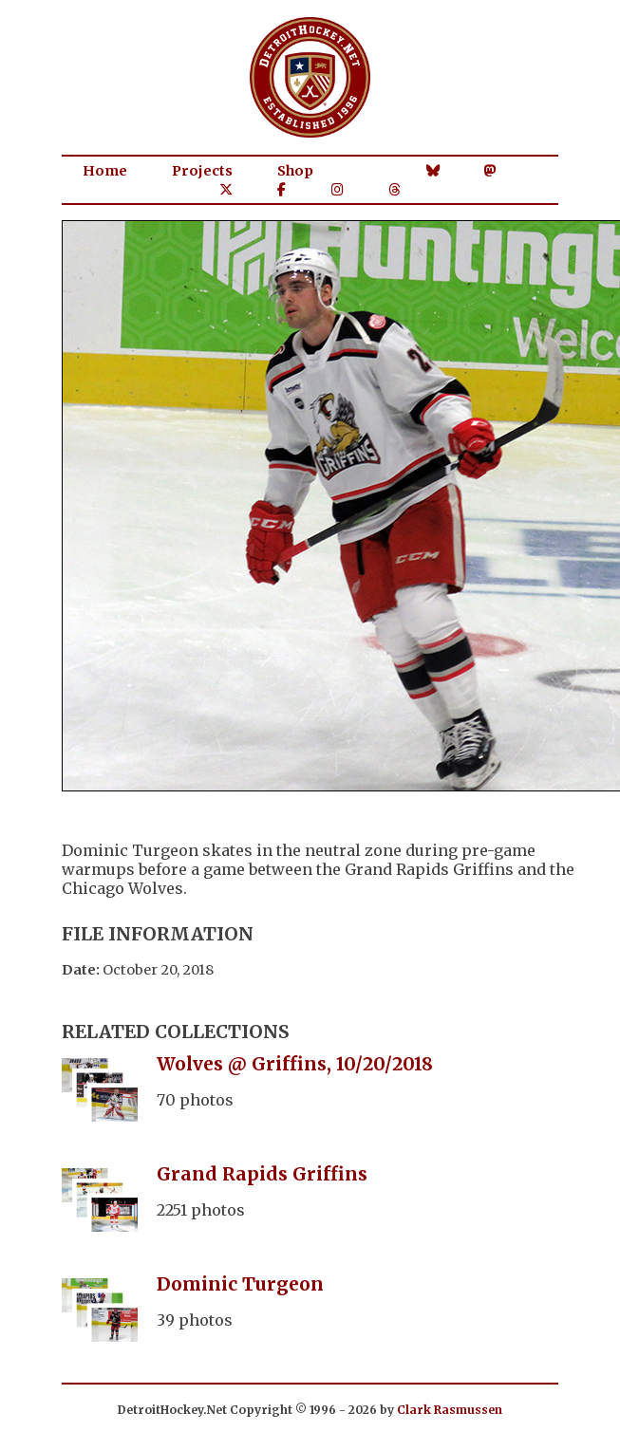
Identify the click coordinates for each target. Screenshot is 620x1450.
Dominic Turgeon (240, 1284)
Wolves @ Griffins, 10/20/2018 (295, 1063)
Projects (202, 170)
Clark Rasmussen (449, 1410)
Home (105, 170)
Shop (295, 170)
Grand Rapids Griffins (262, 1173)
